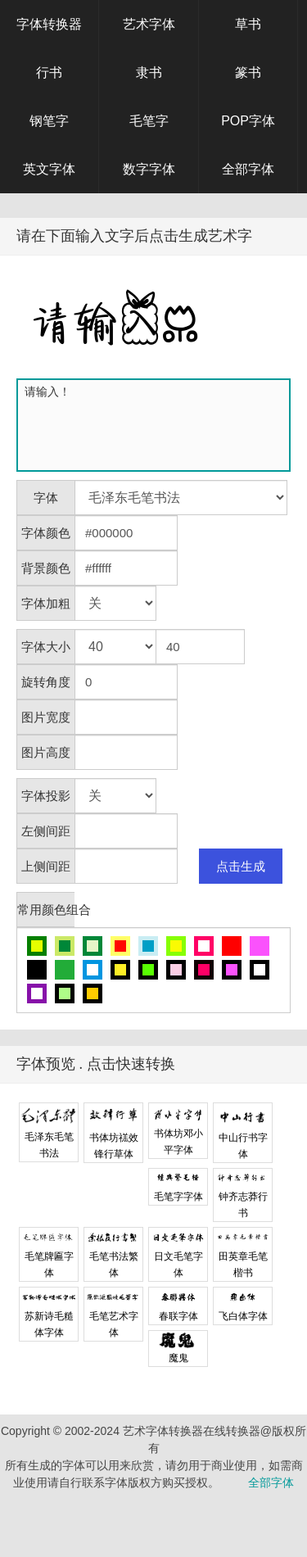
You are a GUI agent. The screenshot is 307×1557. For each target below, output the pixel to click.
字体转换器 (49, 24)
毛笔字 (149, 121)
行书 (49, 72)
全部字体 (248, 169)
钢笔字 (49, 121)
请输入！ (157, 425)
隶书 (149, 72)
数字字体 (149, 169)
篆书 (248, 72)
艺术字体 (149, 24)
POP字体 (248, 121)
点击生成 (240, 866)
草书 (248, 24)
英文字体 (49, 169)
